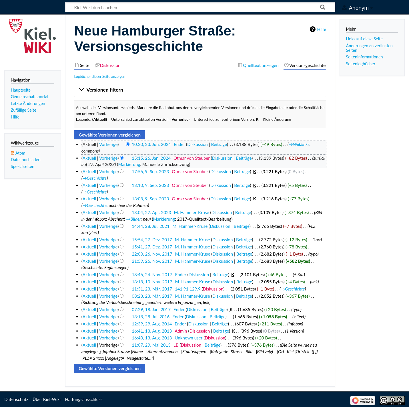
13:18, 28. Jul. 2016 (150, 316)
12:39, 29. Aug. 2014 (152, 323)
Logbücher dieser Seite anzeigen (99, 76)
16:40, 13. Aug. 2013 (152, 337)
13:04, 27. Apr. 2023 (151, 212)
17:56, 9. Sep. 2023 (150, 171)
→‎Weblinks (299, 144)
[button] (200, 90)
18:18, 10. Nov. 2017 (152, 281)
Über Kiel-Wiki (47, 399)
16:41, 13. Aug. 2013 (152, 330)
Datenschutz (16, 399)
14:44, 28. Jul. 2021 (150, 226)
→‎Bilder (133, 219)
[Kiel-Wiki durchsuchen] (200, 7)
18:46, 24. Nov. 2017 (152, 274)
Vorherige (108, 144)
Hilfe (321, 29)
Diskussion (197, 144)
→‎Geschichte (95, 178)
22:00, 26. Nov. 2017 (152, 253)
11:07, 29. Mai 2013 (151, 344)
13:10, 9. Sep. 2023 (150, 185)
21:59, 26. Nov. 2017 (152, 261)
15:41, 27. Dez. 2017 (152, 246)
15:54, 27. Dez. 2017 (152, 239)
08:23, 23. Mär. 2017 (152, 296)
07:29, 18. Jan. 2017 (151, 309)
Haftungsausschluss (83, 399)
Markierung (129, 164)
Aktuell (89, 158)
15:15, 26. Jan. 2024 (151, 158)
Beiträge (219, 144)
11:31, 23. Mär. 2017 (152, 288)
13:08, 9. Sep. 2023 (150, 198)
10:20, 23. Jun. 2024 (151, 144)
